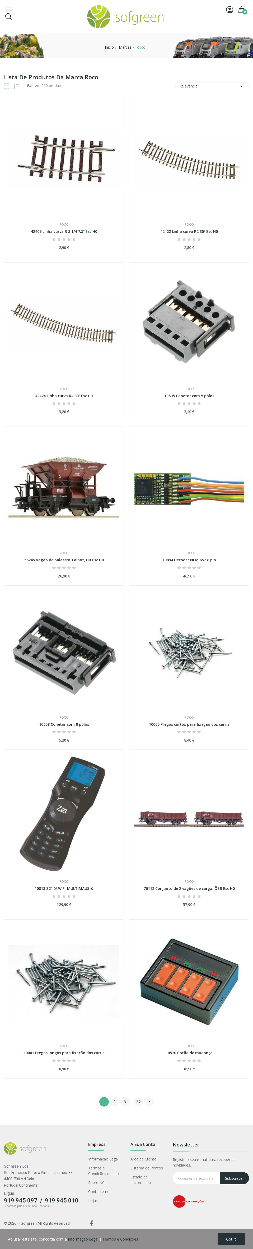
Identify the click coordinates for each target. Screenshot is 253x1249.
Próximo (149, 1101)
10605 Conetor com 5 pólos (189, 395)
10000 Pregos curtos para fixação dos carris (189, 724)
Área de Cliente (143, 1159)
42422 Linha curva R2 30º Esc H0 (189, 231)
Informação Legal (103, 1159)
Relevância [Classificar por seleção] (212, 86)
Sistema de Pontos (146, 1168)
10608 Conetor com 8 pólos (64, 724)
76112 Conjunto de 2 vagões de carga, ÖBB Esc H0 (189, 888)
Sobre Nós (97, 1182)
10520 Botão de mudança (189, 1052)
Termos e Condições (120, 1239)
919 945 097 (21, 1200)
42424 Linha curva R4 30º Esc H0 (64, 395)
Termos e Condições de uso (103, 1170)
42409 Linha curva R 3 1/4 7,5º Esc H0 (64, 231)
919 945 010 (61, 1200)
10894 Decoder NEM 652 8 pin (189, 559)
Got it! (231, 1239)
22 (138, 1101)
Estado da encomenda (140, 1179)
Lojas (93, 1200)
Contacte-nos (99, 1191)
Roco (64, 224)
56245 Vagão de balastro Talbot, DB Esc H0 (64, 559)
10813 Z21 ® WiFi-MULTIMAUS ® (64, 888)
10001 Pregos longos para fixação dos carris (64, 1052)
